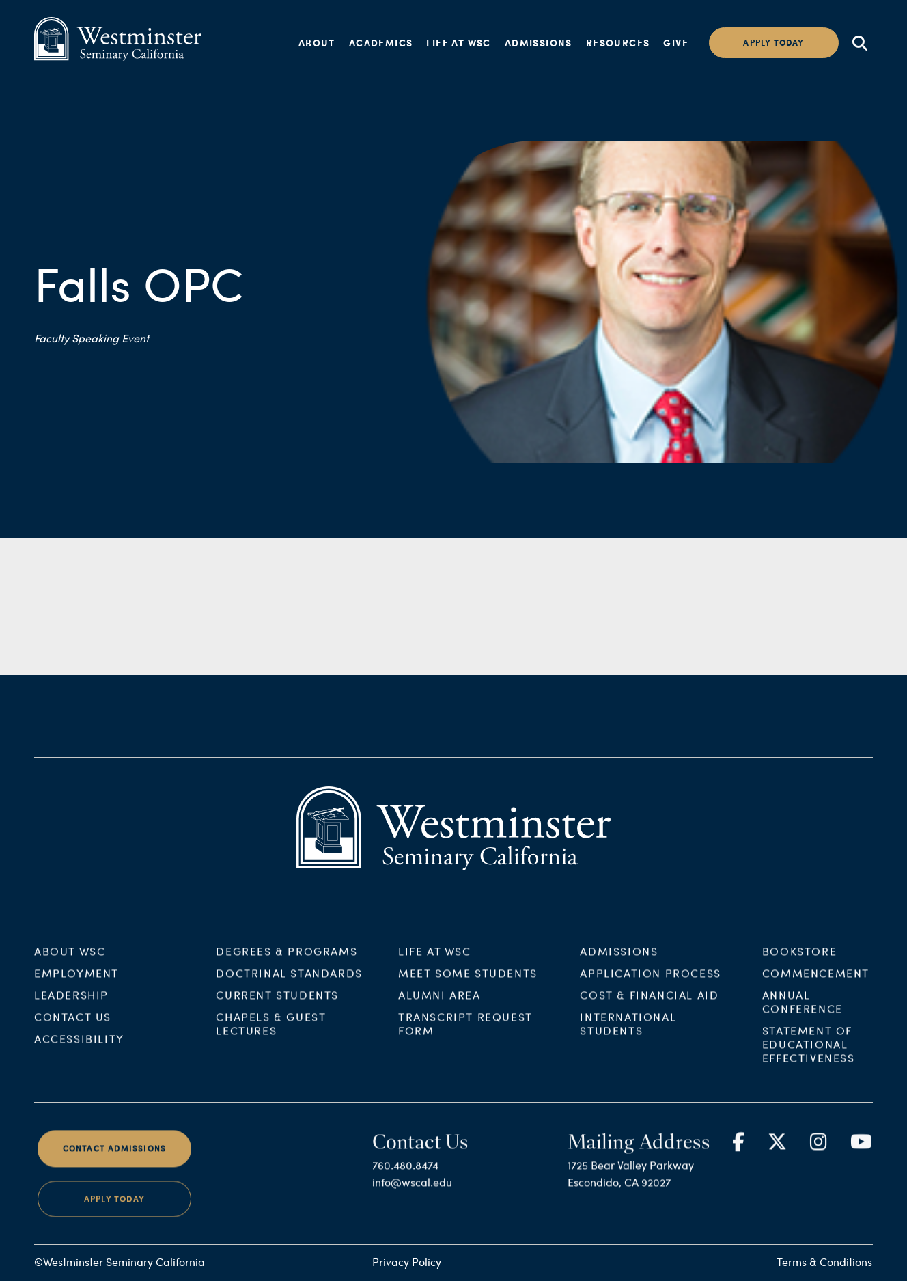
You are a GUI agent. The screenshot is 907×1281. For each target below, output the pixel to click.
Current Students (277, 1004)
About (316, 42)
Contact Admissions (115, 1157)
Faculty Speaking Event (91, 338)
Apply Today (114, 1208)
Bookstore (799, 960)
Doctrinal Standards (289, 982)
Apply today (773, 43)
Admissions (538, 42)
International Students (628, 1033)
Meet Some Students (468, 982)
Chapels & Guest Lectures (271, 1033)
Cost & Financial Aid (649, 1004)
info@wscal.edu (412, 1191)
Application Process (650, 982)
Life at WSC (458, 42)
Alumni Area (439, 1004)
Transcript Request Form (465, 1033)
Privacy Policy (406, 1261)
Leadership (71, 1004)
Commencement (815, 982)
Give (675, 42)
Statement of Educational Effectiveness (808, 1053)
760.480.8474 (405, 1173)
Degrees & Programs (286, 960)
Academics (381, 42)
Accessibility (79, 1048)
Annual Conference (802, 1011)
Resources (618, 42)
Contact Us (72, 1026)
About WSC (69, 960)
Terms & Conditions (824, 1261)
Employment (76, 982)
